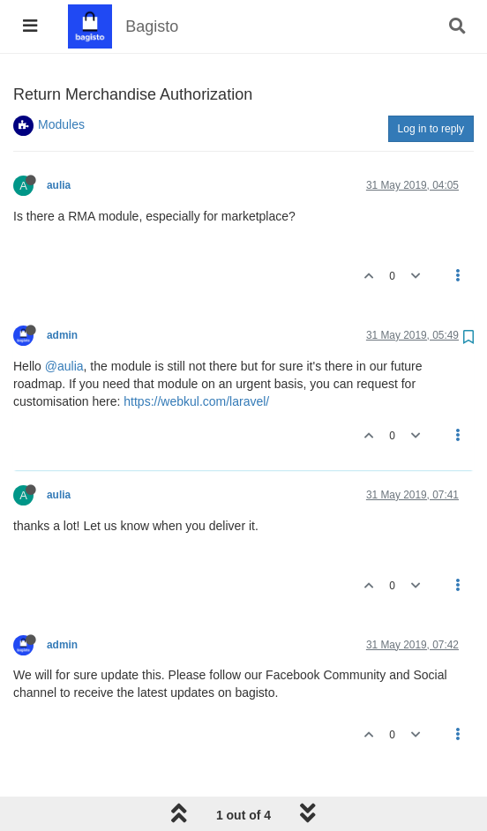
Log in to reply (431, 129)
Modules (61, 124)
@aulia (64, 366)
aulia (59, 185)
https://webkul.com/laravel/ (196, 401)
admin (62, 335)
